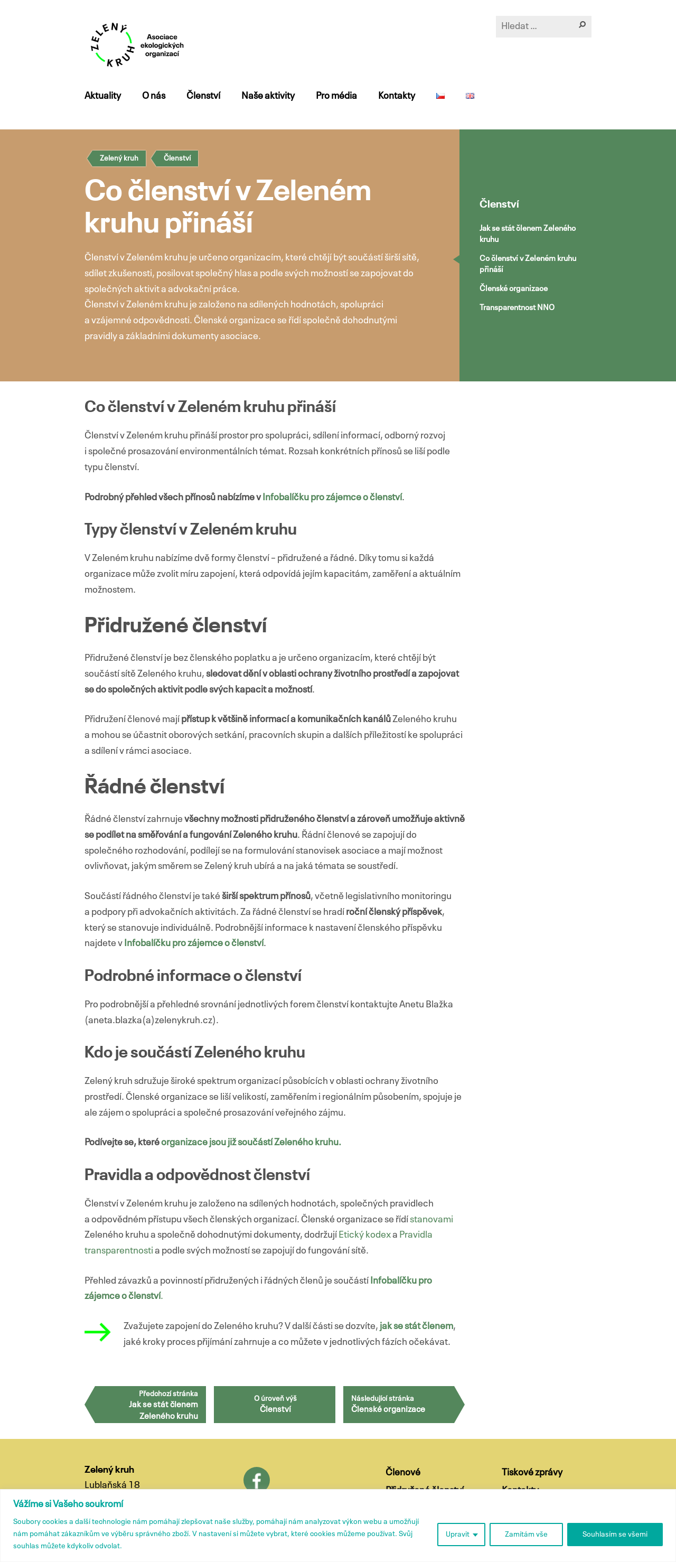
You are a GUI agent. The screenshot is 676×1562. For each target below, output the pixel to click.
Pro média (336, 96)
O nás (153, 96)
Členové (403, 1472)
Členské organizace (514, 289)
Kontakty (396, 96)
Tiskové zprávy (532, 1472)
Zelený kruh (119, 158)
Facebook (256, 1480)
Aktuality (102, 96)
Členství (203, 96)
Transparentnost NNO (517, 308)
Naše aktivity (268, 96)
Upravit (458, 1534)
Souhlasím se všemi (615, 1534)
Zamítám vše (526, 1534)
